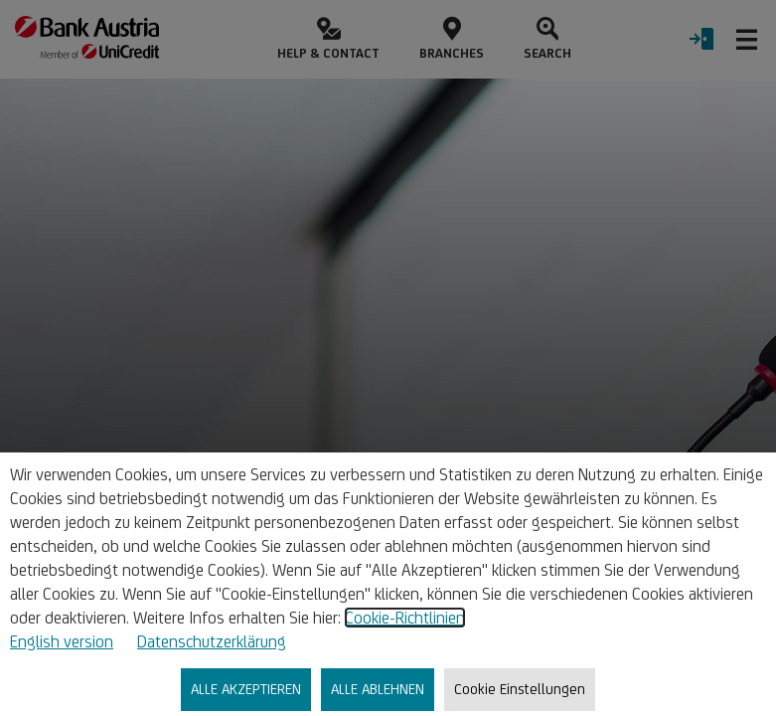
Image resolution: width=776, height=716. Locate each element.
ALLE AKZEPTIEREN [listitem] (246, 688)
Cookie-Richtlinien (405, 617)
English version (61, 641)
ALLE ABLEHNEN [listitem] (377, 688)
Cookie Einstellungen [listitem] (519, 688)
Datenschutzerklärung (211, 641)
